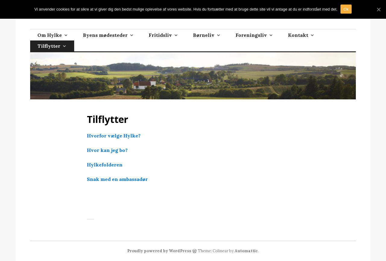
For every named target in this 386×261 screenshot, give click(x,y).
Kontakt (298, 35)
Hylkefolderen (104, 165)
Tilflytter (48, 46)
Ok (346, 9)
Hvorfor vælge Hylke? (114, 136)
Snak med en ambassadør (117, 179)
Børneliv (203, 35)
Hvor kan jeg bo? (107, 150)
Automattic (246, 250)
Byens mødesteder (105, 35)
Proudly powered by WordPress (159, 250)
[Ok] (378, 9)
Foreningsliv (251, 35)
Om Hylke (49, 35)
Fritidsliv (160, 35)
